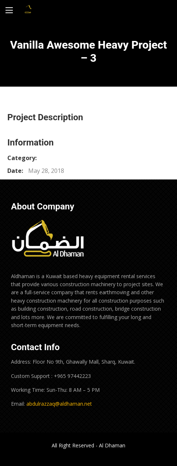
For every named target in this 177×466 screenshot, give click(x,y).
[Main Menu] (9, 10)
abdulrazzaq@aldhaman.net (59, 403)
